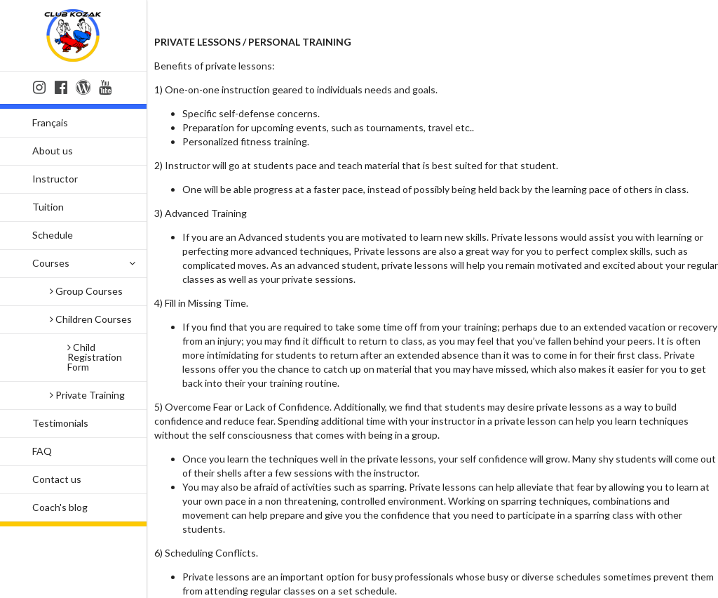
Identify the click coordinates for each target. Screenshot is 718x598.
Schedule (52, 235)
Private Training (87, 395)
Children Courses (91, 319)
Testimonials (60, 423)
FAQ (42, 451)
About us (52, 151)
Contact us (56, 479)
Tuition (48, 207)
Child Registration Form (94, 357)
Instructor (55, 179)
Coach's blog (60, 507)
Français (50, 122)
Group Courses (86, 291)
